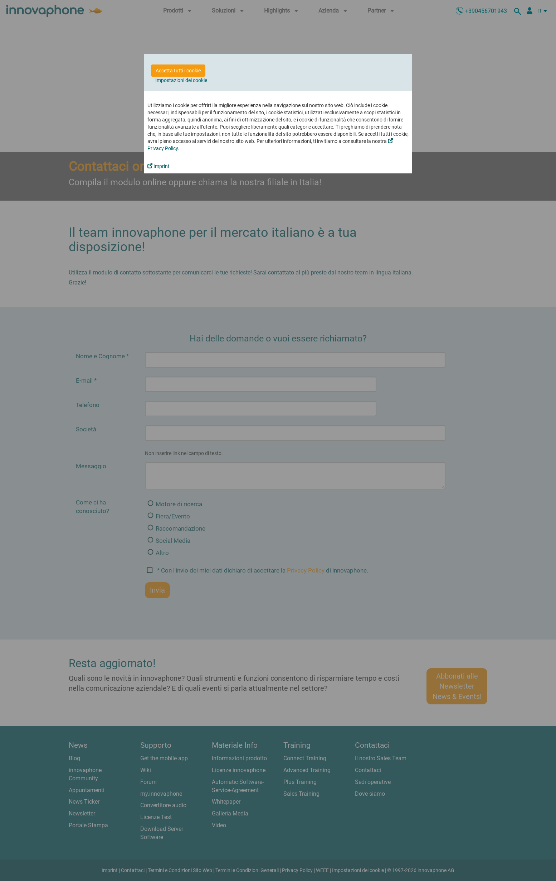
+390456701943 (486, 11)
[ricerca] (518, 10)
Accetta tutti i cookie (178, 70)
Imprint (158, 166)
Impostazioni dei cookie (181, 80)
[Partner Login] (529, 10)
